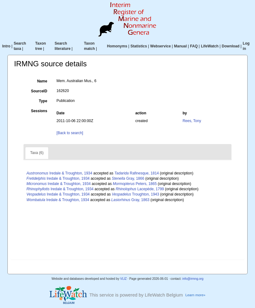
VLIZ (123, 278)
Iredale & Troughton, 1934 (59, 173)
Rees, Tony (192, 121)
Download (231, 46)
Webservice (160, 46)
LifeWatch (209, 46)
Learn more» (195, 295)
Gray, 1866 (128, 178)
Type (43, 101)
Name (42, 81)
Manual (180, 46)
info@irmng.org (193, 278)
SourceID (39, 91)
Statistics (139, 46)
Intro (6, 46)
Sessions (39, 111)
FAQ (194, 46)
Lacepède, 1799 (140, 189)
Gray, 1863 (130, 200)
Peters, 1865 (135, 184)
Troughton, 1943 (135, 194)
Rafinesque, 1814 (137, 173)
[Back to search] (70, 133)
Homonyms (117, 46)
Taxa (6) (36, 153)
